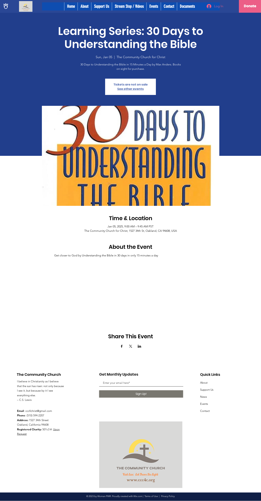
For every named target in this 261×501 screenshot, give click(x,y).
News (203, 396)
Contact (205, 411)
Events (204, 404)
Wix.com (137, 496)
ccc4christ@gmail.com (38, 411)
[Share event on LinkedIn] (139, 346)
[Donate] (250, 6)
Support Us (206, 389)
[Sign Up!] (141, 394)
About (204, 382)
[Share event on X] (130, 346)
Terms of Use (151, 496)
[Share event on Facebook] (121, 346)
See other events (130, 89)
